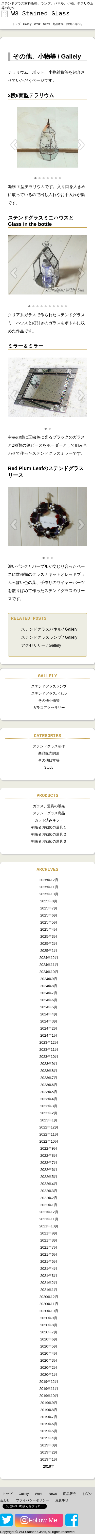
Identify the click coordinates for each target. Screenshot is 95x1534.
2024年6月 (48, 1000)
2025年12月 (48, 880)
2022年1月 (48, 1205)
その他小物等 (49, 700)
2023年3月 (48, 1106)
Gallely (27, 23)
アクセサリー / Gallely (41, 645)
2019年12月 (48, 1382)
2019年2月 (48, 1452)
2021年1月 (48, 1290)
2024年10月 (48, 972)
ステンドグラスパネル (49, 693)
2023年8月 (48, 1071)
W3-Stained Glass (35, 13)
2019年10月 (48, 1396)
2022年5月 (48, 1177)
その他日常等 (49, 760)
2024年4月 (48, 1014)
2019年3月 (48, 1445)
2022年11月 (48, 1134)
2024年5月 (48, 1007)
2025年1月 (48, 951)
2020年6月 (48, 1339)
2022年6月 (48, 1170)
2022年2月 (48, 1198)
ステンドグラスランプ (49, 686)
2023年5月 (48, 1092)
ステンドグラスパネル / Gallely (49, 629)
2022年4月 (48, 1184)
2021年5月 (48, 1261)
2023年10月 (48, 1057)
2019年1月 (48, 1459)
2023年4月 (48, 1099)
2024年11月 (48, 965)
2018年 (48, 1466)
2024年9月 (48, 979)
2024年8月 (48, 986)
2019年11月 (48, 1389)
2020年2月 (48, 1367)
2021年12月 (48, 1212)
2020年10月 (48, 1311)
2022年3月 (48, 1191)
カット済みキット (49, 820)
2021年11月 (48, 1219)
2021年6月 (48, 1254)
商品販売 (58, 23)
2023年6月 (48, 1085)
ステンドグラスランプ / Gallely (49, 637)
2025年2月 (48, 943)
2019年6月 (48, 1424)
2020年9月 (48, 1318)
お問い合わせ (74, 23)
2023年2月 (48, 1113)
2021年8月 (48, 1240)
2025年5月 (48, 922)
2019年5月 (48, 1431)
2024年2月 (48, 1028)
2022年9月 (48, 1148)
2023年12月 (48, 1042)
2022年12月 (48, 1127)
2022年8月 (48, 1155)
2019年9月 (48, 1403)
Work (37, 23)
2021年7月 (48, 1247)
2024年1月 (48, 1035)
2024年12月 (48, 958)
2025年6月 (48, 915)
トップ (16, 23)
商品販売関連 (49, 753)
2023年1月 (48, 1120)
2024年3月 (48, 1021)
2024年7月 (48, 993)
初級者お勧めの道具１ (49, 827)
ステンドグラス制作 (49, 746)
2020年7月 (48, 1332)
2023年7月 (48, 1078)
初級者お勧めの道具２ (49, 834)
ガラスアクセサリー (49, 708)
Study (48, 767)
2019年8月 (48, 1410)
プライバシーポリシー (32, 1500)
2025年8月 (48, 901)
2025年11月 (48, 887)
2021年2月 (48, 1283)
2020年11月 (48, 1304)
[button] (35, 178)
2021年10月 (48, 1226)
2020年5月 (48, 1346)
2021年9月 (48, 1233)
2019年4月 (48, 1438)
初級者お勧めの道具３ (49, 841)
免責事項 (61, 1500)
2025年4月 (48, 929)
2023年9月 (48, 1064)
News (46, 23)
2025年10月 (48, 894)
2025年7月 (48, 908)
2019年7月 (48, 1417)
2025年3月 (48, 936)
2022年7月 (48, 1163)
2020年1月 (48, 1374)
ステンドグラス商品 (49, 813)
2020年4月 (48, 1353)
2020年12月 (48, 1297)
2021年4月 (48, 1269)
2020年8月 (48, 1325)
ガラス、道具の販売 (49, 806)
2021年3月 (48, 1276)
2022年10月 (48, 1141)
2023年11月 (48, 1049)
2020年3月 (48, 1360)
